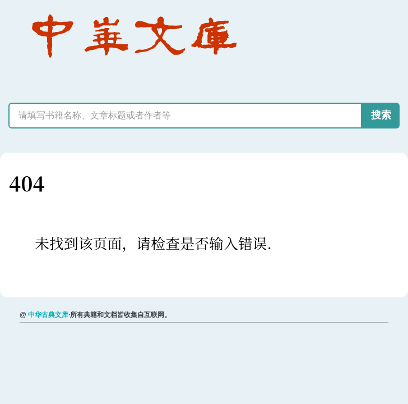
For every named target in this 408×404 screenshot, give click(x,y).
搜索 (381, 115)
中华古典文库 (48, 315)
